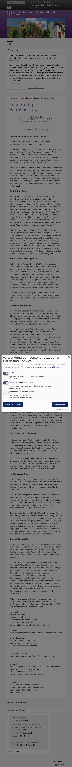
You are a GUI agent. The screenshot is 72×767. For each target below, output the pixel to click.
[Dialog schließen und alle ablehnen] (69, 356)
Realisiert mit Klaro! (62, 409)
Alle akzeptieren (60, 404)
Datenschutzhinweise (48, 367)
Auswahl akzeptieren (13, 404)
